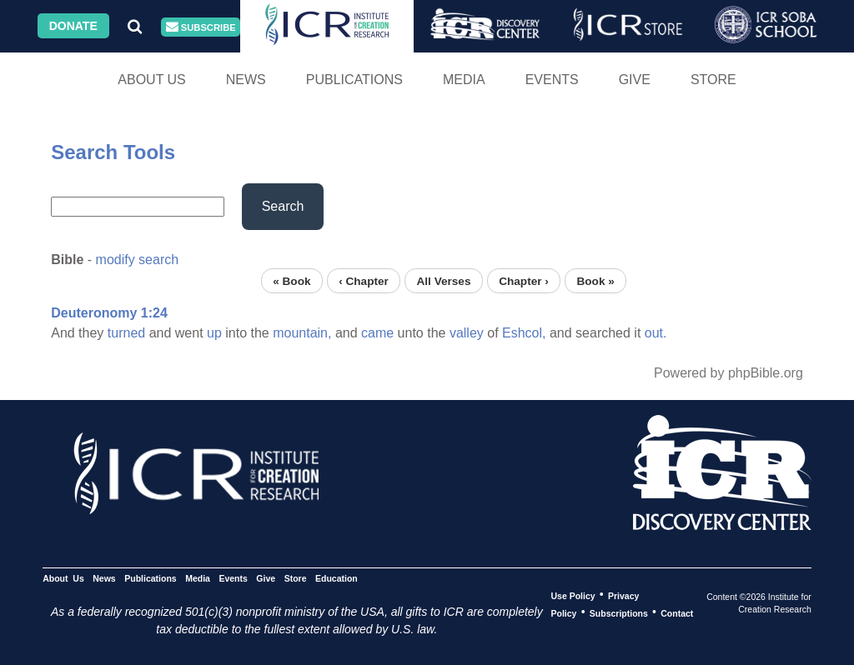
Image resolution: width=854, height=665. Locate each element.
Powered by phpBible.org (728, 373)
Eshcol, (523, 333)
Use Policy (572, 595)
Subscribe (201, 27)
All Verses (444, 280)
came (377, 333)
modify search (137, 259)
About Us (152, 79)
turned (126, 333)
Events (552, 79)
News (246, 79)
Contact (677, 613)
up (214, 333)
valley (467, 333)
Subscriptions (619, 613)
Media (464, 79)
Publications (354, 79)
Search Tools (113, 152)
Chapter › (524, 280)
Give (635, 79)
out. (656, 333)
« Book (291, 280)
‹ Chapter (364, 280)
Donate (73, 25)
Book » (595, 280)
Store (713, 79)
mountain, (302, 333)
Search (283, 206)
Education (336, 577)
